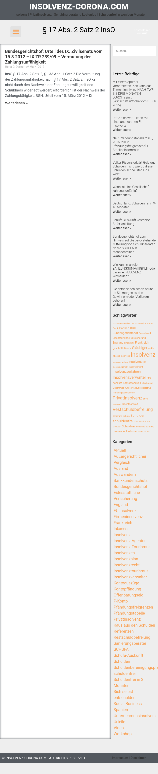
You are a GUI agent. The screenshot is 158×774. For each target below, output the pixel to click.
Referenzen (124, 631)
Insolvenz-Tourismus (132, 546)
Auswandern (125, 474)
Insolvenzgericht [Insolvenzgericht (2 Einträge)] (120, 367)
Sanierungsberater (130, 643)
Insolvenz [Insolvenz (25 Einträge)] (143, 354)
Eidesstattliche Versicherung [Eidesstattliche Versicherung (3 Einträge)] (129, 337)
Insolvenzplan (126, 558)
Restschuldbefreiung (132, 637)
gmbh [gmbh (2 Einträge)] (151, 348)
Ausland (121, 468)
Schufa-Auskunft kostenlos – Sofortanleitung (133, 222)
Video (119, 727)
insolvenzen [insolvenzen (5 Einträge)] (137, 362)
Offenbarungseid (128, 595)
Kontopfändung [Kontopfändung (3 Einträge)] (132, 382)
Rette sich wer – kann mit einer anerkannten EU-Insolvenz (130, 121)
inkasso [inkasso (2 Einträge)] (116, 356)
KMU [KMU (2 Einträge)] (149, 378)
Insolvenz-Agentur (130, 540)
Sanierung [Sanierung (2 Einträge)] (117, 416)
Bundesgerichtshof (130, 486)
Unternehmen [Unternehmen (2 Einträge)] (119, 431)
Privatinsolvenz (127, 619)
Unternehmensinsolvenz (135, 715)
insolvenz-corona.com (78, 6)
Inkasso (121, 528)
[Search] (151, 51)
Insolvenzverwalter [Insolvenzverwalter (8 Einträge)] (129, 377)
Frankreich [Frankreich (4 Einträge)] (142, 342)
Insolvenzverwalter (130, 577)
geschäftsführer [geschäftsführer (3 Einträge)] (122, 348)
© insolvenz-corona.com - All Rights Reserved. (44, 758)
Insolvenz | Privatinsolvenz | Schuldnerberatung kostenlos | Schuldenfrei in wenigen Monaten (80, 14)
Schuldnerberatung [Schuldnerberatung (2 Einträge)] (145, 426)
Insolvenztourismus (131, 571)
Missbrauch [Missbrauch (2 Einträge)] (147, 383)
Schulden (122, 661)
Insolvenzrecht (127, 565)
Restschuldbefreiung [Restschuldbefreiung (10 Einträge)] (133, 409)
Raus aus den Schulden (134, 625)
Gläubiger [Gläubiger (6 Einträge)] (139, 348)
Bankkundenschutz (131, 480)
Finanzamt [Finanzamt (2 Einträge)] (129, 343)
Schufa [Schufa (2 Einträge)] (126, 416)
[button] (15, 31)
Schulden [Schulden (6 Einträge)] (137, 415)
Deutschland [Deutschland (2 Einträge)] (145, 333)
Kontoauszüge (126, 583)
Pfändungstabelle (129, 613)
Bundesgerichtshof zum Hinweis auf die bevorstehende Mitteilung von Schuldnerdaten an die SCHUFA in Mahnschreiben (134, 244)
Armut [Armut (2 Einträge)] (150, 323)
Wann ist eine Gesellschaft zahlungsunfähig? (131, 189)
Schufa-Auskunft (128, 655)
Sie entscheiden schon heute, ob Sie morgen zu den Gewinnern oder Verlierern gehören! (133, 295)
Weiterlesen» (122, 109)
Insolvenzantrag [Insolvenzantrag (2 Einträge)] (120, 362)
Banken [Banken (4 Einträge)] (124, 328)
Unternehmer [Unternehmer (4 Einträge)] (135, 431)
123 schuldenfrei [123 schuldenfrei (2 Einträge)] (138, 323)
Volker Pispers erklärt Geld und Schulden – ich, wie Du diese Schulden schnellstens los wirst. (134, 168)
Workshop (123, 733)
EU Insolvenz (125, 510)
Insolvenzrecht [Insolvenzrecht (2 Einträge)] (136, 367)
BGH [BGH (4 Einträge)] (133, 328)
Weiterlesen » (16, 103)
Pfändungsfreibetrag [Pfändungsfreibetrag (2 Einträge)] (141, 388)
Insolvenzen (124, 552)
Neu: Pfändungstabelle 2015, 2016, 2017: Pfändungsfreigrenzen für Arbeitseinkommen (133, 144)
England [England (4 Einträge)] (118, 342)
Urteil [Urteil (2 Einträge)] (147, 431)
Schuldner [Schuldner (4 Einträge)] (128, 426)
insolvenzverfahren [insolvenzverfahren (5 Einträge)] (127, 372)
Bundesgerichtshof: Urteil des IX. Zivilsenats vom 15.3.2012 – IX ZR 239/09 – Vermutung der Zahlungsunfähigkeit (54, 57)
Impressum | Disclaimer (129, 758)
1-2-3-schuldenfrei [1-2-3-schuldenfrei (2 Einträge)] (121, 323)
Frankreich (123, 522)
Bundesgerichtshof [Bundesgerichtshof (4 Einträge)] (125, 333)
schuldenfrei (125, 673)
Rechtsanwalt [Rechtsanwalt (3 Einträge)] (130, 403)
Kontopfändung (127, 589)
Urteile (119, 721)
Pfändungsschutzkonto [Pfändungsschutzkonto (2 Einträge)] (124, 392)
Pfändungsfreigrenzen (133, 607)
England (121, 504)
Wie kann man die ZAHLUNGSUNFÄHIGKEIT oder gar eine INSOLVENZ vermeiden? (134, 270)
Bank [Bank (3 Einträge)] (115, 328)
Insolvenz (122, 534)
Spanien (121, 709)
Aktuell (120, 450)
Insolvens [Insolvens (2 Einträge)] (125, 356)
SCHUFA (121, 649)
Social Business (128, 703)
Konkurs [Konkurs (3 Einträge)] (117, 382)
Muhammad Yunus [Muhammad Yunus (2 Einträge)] (121, 388)
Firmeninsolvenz (128, 516)
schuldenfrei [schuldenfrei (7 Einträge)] (123, 421)
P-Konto (121, 601)
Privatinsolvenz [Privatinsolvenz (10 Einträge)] (127, 397)
